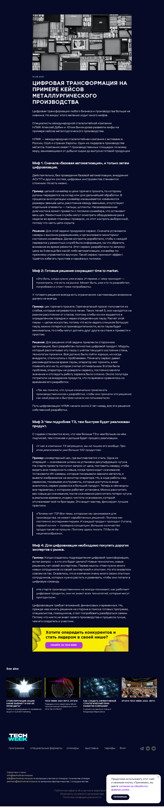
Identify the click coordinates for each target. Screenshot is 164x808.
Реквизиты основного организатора (82, 796)
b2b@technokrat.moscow (20, 780)
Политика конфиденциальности (82, 799)
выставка (91, 750)
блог (123, 750)
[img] (142, 750)
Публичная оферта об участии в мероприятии (82, 792)
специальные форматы (46, 750)
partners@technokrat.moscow (22, 783)
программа (16, 750)
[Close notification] (158, 777)
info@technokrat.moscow (20, 777)
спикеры (73, 750)
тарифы (109, 750)
